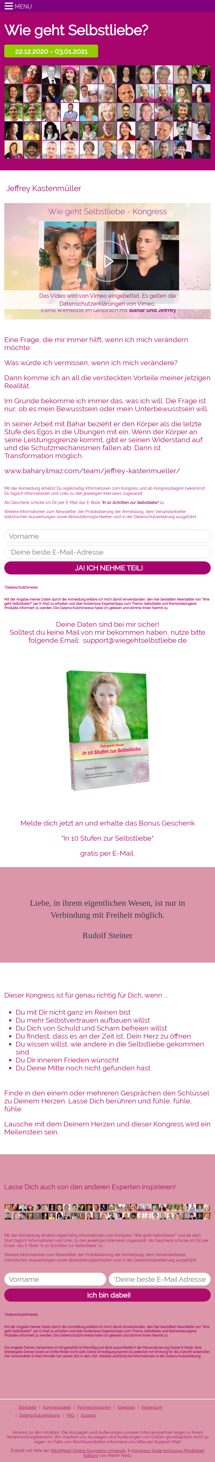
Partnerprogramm (94, 1407)
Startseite (27, 1407)
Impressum (152, 1407)
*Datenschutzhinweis (21, 588)
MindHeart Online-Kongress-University (89, 1450)
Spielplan (126, 1407)
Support (88, 1415)
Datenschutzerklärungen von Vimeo (106, 303)
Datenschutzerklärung (154, 516)
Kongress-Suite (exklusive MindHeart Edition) (144, 1453)
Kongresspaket (57, 1407)
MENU (23, 6)
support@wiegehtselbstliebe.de (135, 640)
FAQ (70, 1415)
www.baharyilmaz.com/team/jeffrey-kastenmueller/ (92, 470)
